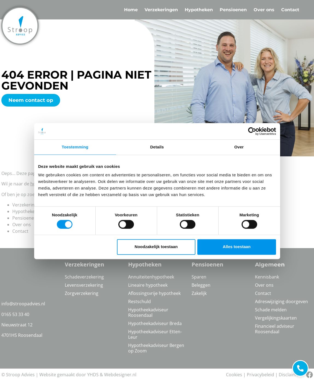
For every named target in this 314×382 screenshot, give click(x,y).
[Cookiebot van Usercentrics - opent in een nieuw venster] (252, 131)
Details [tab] (157, 147)
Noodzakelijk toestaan (156, 247)
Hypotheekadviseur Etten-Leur (155, 334)
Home (131, 9)
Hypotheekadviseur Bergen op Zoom (156, 348)
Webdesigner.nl (120, 375)
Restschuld (139, 301)
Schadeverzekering (84, 277)
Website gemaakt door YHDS (69, 375)
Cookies (234, 375)
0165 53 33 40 (15, 314)
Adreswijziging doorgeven (281, 301)
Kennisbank (267, 277)
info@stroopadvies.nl (23, 304)
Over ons (264, 9)
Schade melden (271, 310)
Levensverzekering (84, 285)
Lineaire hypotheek (148, 285)
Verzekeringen (161, 9)
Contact (290, 9)
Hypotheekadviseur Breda (155, 323)
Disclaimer (290, 375)
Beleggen (201, 285)
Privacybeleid (260, 375)
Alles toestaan (237, 247)
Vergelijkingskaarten (276, 318)
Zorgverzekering (81, 293)
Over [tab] (239, 147)
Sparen (199, 277)
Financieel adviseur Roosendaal (274, 329)
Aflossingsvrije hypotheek (154, 293)
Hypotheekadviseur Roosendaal (148, 312)
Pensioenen (233, 9)
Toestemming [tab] (75, 147)
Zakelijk (199, 293)
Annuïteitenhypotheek (151, 277)
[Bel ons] (309, 374)
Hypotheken (199, 9)
